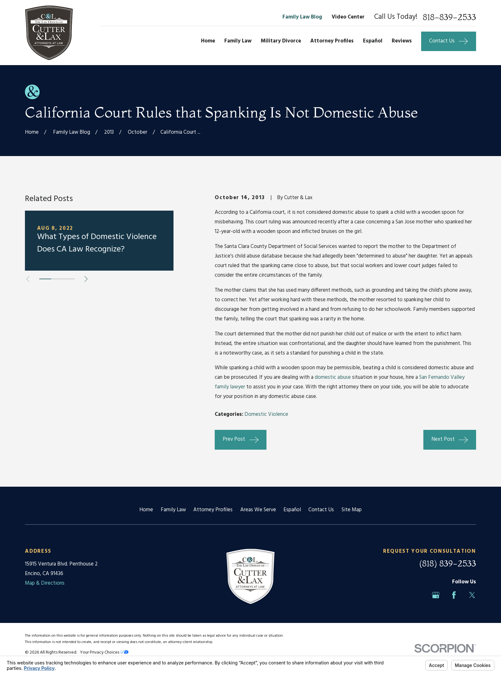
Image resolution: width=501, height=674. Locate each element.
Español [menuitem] (372, 41)
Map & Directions (45, 583)
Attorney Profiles (213, 510)
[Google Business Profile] (435, 595)
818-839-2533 (449, 17)
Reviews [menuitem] (402, 41)
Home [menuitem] (208, 41)
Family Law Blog (302, 17)
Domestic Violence (266, 414)
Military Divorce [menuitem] (281, 41)
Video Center (348, 17)
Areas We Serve (258, 510)
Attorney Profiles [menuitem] (332, 41)
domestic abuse (333, 377)
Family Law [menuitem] (237, 41)
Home (146, 510)
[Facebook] (454, 595)
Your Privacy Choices (104, 652)
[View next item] (86, 279)
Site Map (352, 510)
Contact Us (321, 510)
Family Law (173, 510)
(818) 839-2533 (447, 563)
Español (292, 510)
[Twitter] (472, 595)
